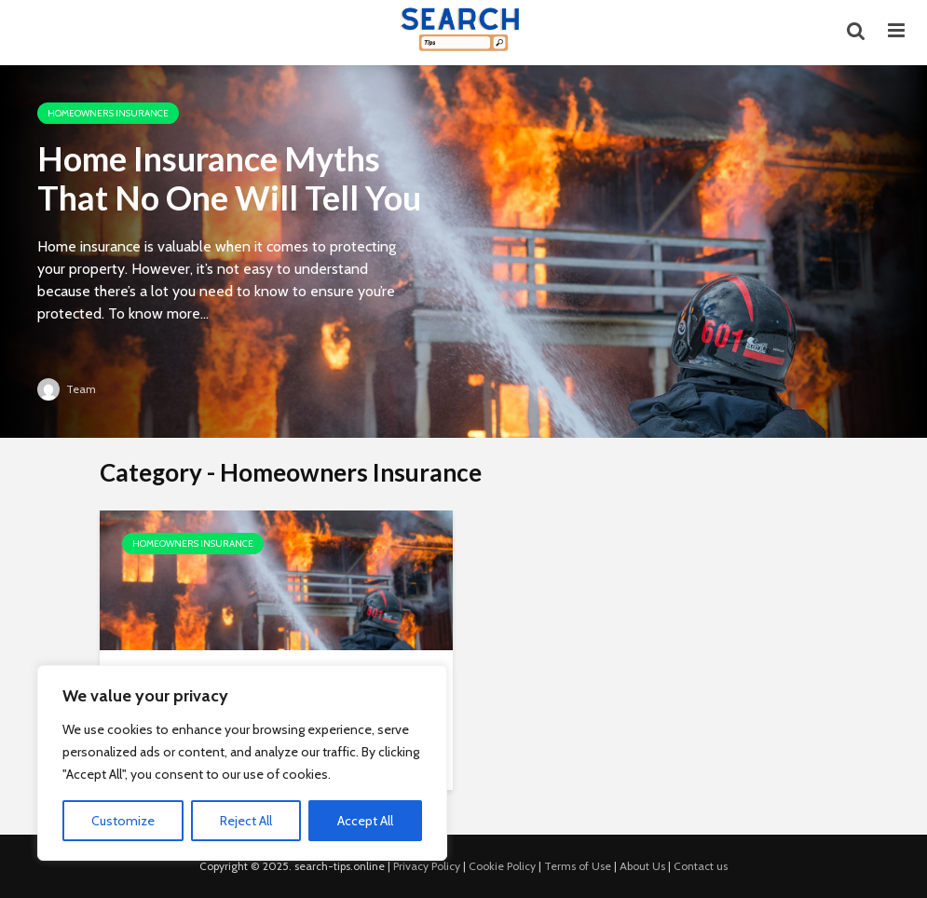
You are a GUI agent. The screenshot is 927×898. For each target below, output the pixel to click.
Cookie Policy (502, 866)
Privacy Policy (426, 866)
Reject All (246, 820)
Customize (123, 820)
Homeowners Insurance (108, 113)
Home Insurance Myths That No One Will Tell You (229, 178)
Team (66, 389)
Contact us (701, 866)
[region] (242, 763)
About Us (642, 866)
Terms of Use (577, 866)
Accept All (365, 820)
